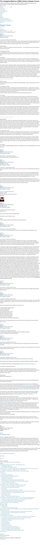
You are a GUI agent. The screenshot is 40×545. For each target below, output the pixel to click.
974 (3, 186)
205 (3, 34)
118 (3, 325)
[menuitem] (2, 9)
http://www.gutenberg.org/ (28, 385)
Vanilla (1, 159)
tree (0, 185)
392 (3, 223)
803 (3, 150)
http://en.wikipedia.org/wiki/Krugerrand (7, 453)
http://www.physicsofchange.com (30, 363)
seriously (1, 33)
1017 (4, 426)
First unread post (3, 32)
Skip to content (3, 5)
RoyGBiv (1, 324)
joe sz (1, 425)
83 (3, 282)
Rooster (1, 222)
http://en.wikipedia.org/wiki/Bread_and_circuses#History (12, 401)
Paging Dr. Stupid (5, 25)
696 (3, 203)
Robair (1, 202)
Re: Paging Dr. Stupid (5, 153)
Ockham (1, 149)
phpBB (6, 537)
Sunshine (1, 280)
